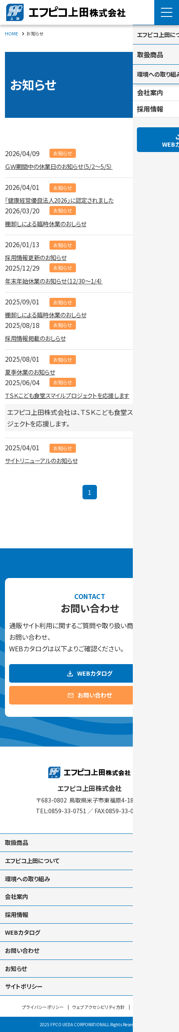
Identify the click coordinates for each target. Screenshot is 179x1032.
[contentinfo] (89, 885)
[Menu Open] (166, 12)
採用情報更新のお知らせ (40, 257)
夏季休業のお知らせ (33, 371)
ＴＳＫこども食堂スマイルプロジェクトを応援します (76, 395)
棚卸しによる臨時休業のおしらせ (51, 223)
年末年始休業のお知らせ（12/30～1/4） (60, 280)
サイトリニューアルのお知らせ (47, 460)
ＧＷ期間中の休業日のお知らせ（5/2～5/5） (66, 166)
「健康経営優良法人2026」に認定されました (67, 199)
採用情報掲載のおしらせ (40, 337)
